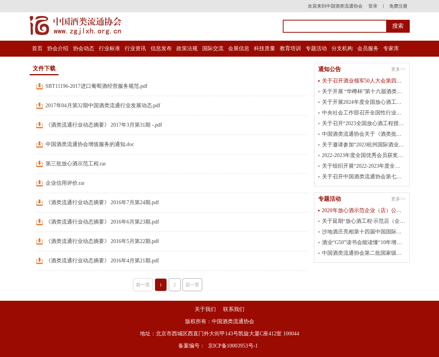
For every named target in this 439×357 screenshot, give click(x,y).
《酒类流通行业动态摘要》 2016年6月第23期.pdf (102, 222)
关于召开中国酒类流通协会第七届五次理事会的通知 (364, 176)
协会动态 (83, 48)
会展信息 (238, 48)
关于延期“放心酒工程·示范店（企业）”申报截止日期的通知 (364, 221)
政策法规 (187, 48)
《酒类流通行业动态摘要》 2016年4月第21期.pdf (102, 260)
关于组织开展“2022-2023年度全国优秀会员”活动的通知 (364, 166)
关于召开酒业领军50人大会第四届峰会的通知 (364, 81)
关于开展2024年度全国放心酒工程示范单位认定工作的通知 (364, 102)
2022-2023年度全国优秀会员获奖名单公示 (364, 155)
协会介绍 (57, 48)
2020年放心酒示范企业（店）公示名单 (364, 210)
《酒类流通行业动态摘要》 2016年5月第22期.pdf (102, 241)
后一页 (192, 284)
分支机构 (342, 48)
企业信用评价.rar (65, 183)
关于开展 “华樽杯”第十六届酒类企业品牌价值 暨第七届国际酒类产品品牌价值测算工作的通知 (364, 91)
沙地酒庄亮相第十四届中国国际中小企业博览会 (364, 232)
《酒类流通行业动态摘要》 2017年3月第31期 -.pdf (104, 125)
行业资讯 (135, 48)
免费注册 (398, 6)
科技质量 (264, 48)
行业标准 (109, 48)
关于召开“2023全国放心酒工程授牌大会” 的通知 (364, 123)
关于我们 (205, 309)
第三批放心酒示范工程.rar (76, 164)
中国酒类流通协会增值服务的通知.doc (90, 144)
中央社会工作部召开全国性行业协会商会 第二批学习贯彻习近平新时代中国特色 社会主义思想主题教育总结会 (364, 113)
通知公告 (329, 69)
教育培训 (290, 48)
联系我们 (233, 309)
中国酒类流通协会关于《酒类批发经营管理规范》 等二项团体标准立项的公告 (364, 134)
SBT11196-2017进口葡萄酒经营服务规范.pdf (96, 86)
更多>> (398, 69)
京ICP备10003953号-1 (233, 346)
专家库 (391, 48)
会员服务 (368, 48)
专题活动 (316, 48)
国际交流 (212, 48)
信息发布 (161, 48)
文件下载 (44, 68)
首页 (37, 48)
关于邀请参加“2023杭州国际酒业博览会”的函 (364, 145)
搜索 (398, 26)
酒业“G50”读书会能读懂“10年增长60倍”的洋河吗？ (364, 242)
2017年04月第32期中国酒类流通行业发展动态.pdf (103, 105)
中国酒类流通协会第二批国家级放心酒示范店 (364, 253)
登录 (372, 6)
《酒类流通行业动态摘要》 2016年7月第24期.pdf (102, 202)
